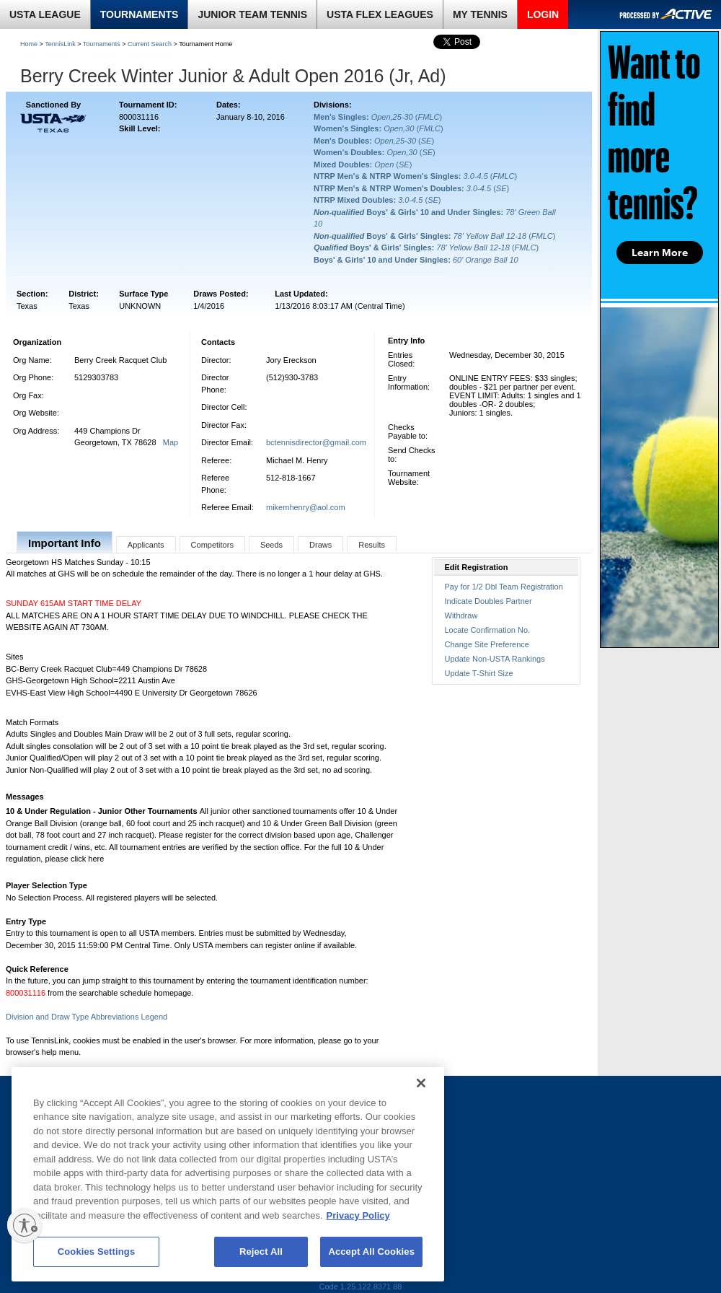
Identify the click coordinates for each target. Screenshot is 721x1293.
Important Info (64, 543)
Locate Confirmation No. (488, 630)
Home (28, 44)
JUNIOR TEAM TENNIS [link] (252, 14)
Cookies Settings (97, 1251)
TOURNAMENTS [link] (139, 14)
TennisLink (60, 44)
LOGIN (543, 14)
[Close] (421, 1083)
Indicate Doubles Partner (488, 601)
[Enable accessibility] (24, 1225)
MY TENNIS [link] (480, 14)
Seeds (271, 544)
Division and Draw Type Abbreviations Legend (86, 1016)
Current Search (150, 44)
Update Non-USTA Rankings (495, 658)
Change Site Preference (487, 644)
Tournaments (101, 44)
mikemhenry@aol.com (305, 507)
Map (170, 442)
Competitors (212, 544)
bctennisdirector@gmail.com (316, 442)
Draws (320, 544)
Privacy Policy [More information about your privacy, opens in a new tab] (358, 1215)
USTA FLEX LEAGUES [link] (380, 14)
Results (371, 544)
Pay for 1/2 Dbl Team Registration (504, 586)
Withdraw (461, 615)
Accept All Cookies (371, 1251)
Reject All (261, 1251)
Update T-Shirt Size (479, 673)
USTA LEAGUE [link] (45, 14)
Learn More (660, 252)
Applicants (146, 544)
